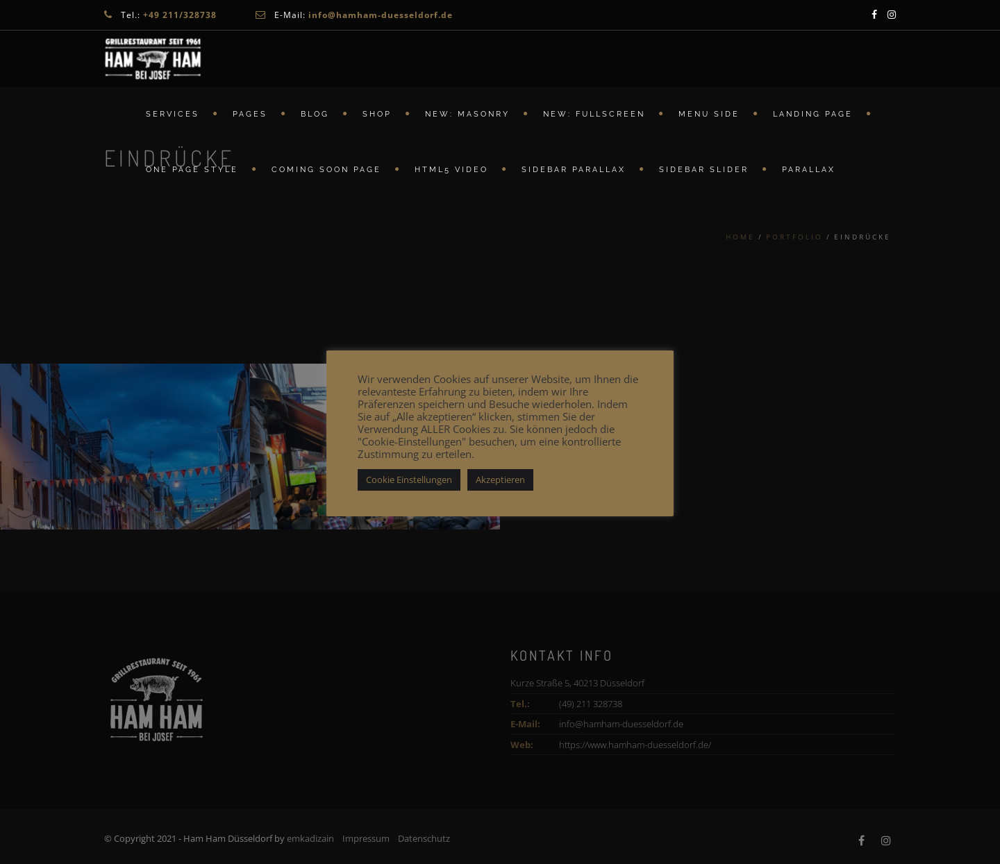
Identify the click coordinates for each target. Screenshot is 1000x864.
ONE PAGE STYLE (192, 170)
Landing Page (813, 114)
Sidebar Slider (704, 170)
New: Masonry (467, 114)
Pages (250, 114)
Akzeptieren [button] (500, 479)
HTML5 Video (451, 170)
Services (172, 114)
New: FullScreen (594, 114)
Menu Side (709, 114)
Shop (377, 114)
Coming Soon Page (326, 170)
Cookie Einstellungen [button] (409, 479)
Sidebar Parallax (574, 170)
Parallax (808, 170)
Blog (315, 114)
